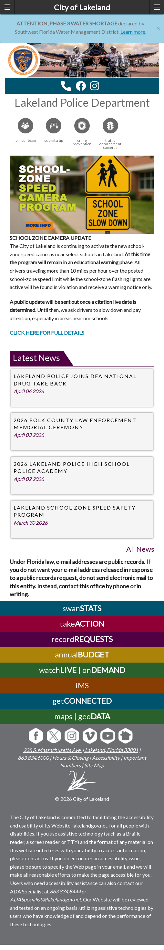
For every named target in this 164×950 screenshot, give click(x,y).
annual (82, 654)
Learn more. (133, 32)
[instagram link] (94, 86)
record (82, 639)
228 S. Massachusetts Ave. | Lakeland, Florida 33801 (80, 750)
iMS (82, 685)
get (82, 700)
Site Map (94, 765)
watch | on (82, 669)
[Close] (158, 27)
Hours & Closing (70, 758)
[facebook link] (80, 86)
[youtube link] (103, 87)
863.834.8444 (65, 891)
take (82, 623)
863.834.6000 (33, 758)
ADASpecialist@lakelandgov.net (45, 899)
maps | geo (82, 716)
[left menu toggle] (7, 7)
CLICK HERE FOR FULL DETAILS (47, 333)
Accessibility (106, 758)
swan (82, 608)
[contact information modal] (66, 86)
